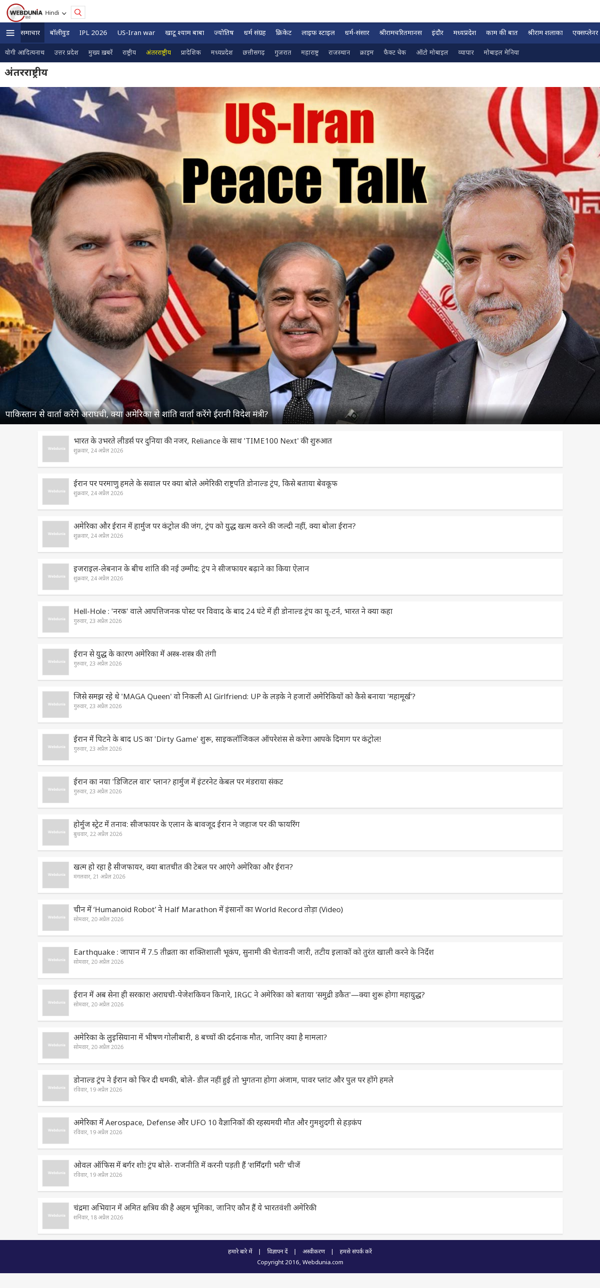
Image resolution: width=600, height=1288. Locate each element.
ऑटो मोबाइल (432, 52)
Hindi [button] (53, 13)
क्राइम (367, 52)
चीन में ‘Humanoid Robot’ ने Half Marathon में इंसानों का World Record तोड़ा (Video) (208, 909)
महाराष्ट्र (310, 52)
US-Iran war (136, 32)
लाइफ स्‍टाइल (318, 32)
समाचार (30, 32)
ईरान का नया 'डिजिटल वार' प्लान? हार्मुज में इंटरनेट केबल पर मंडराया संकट (178, 781)
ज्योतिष (224, 32)
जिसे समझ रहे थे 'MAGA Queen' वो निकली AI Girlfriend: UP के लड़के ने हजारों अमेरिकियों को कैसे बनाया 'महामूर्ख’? (245, 696)
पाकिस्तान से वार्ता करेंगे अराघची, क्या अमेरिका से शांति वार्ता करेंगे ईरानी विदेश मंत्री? (136, 413)
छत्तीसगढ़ (254, 52)
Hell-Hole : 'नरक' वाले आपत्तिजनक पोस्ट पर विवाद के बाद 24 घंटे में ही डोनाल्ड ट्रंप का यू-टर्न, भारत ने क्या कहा (233, 611)
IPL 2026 (93, 32)
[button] (10, 33)
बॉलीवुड (60, 32)
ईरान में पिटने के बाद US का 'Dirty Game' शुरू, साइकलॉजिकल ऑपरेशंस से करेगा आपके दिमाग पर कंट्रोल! (227, 739)
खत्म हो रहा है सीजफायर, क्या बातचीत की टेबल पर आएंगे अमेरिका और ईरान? (183, 867)
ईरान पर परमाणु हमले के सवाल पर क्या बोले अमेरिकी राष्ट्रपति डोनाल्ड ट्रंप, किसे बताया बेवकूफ (205, 483)
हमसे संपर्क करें (356, 1251)
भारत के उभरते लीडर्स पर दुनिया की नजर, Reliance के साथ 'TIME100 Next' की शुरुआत (203, 440)
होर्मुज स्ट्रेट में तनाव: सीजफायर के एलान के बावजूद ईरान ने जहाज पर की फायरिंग (187, 824)
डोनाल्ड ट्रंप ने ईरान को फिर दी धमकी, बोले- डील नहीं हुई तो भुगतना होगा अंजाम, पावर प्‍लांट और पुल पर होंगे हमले (234, 1080)
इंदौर (437, 32)
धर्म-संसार (357, 32)
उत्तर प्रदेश (66, 52)
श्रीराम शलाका (545, 32)
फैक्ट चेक (395, 52)
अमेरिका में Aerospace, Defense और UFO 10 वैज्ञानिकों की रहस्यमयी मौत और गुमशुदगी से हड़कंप (218, 1122)
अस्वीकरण (313, 1251)
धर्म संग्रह (255, 32)
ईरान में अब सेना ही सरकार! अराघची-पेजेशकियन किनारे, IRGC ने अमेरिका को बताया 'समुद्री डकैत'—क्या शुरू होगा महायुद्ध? (249, 994)
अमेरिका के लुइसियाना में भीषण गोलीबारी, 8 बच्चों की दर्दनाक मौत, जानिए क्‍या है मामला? (200, 1037)
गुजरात (283, 52)
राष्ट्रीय (129, 52)
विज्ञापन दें (277, 1251)
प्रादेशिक (191, 52)
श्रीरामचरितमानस (400, 32)
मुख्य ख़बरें (100, 52)
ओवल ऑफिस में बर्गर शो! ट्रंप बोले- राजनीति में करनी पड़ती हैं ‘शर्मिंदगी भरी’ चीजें (187, 1165)
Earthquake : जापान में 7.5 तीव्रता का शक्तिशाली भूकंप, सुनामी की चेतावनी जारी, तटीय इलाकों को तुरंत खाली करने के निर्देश (254, 952)
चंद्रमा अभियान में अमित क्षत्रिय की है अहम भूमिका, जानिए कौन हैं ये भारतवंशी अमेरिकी (195, 1207)
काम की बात (502, 32)
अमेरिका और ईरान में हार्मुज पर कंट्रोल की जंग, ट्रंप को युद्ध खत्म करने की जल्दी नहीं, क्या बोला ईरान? (215, 526)
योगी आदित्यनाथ (24, 52)
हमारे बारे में (240, 1251)
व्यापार (466, 52)
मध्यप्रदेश (464, 32)
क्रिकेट (284, 32)
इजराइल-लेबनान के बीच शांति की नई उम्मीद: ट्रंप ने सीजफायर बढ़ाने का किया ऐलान (191, 568)
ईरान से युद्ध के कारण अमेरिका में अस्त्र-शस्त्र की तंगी (145, 653)
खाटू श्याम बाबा (184, 32)
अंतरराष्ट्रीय (158, 52)
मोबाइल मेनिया (501, 52)
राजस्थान (339, 52)
